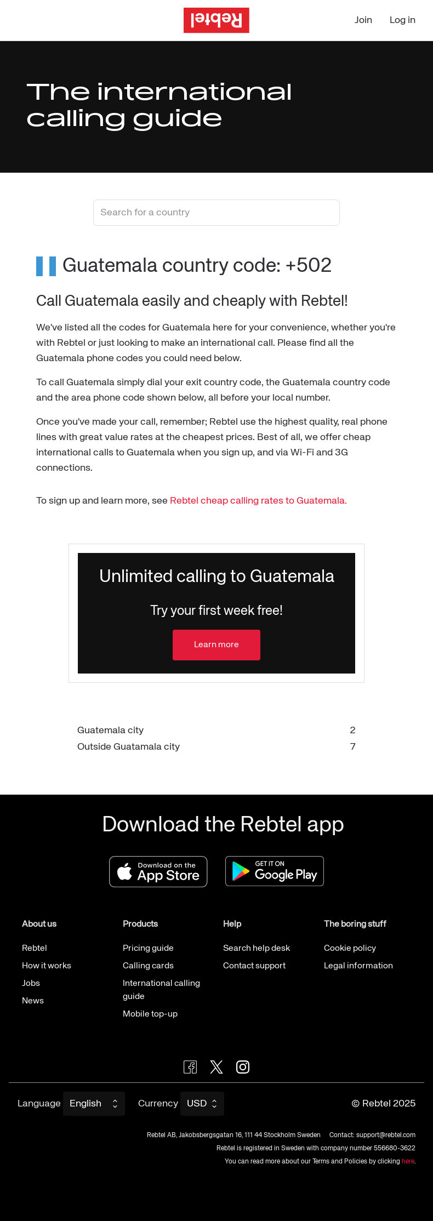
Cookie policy (350, 948)
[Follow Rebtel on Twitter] (216, 1067)
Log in (402, 20)
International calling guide (161, 990)
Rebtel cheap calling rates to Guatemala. (258, 501)
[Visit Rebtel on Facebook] (190, 1067)
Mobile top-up (150, 1014)
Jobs (31, 983)
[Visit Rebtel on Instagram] (242, 1067)
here (408, 1162)
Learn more (216, 645)
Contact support (254, 966)
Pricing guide (148, 948)
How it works (46, 966)
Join (363, 20)
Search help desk (256, 948)
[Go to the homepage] (216, 20)
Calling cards (148, 966)
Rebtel (34, 948)
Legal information (358, 966)
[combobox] (216, 212)
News (33, 1001)
